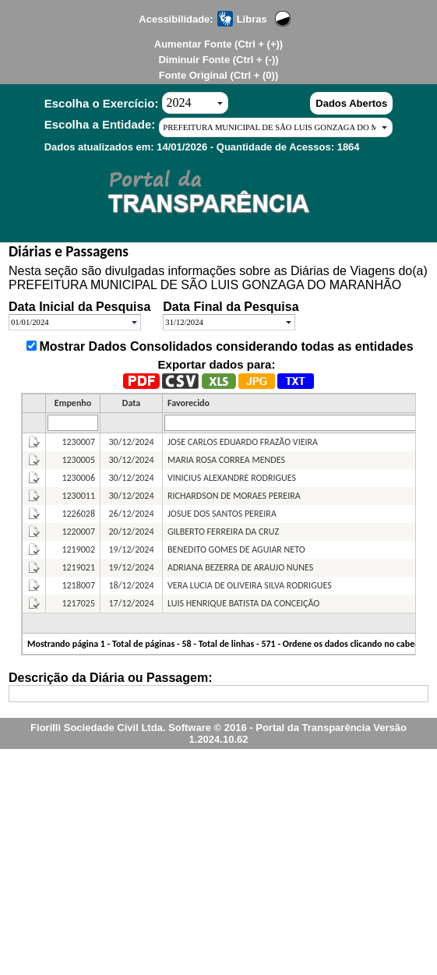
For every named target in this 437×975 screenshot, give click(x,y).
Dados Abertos (351, 103)
